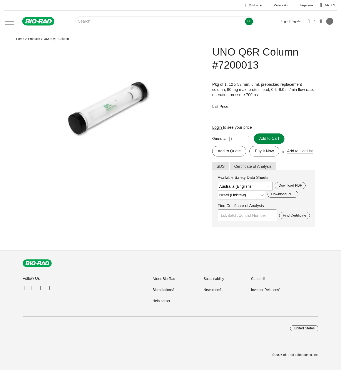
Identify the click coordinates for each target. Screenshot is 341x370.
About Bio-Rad (163, 279)
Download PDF (290, 185)
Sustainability (214, 279)
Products (34, 39)
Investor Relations (265, 290)
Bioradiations (162, 290)
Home (20, 39)
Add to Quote (229, 151)
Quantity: (219, 138)
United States (304, 328)
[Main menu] (9, 20)
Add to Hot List (300, 151)
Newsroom (212, 290)
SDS (221, 166)
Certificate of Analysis (253, 166)
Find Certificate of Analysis (241, 206)
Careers (257, 279)
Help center (161, 301)
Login (217, 127)
